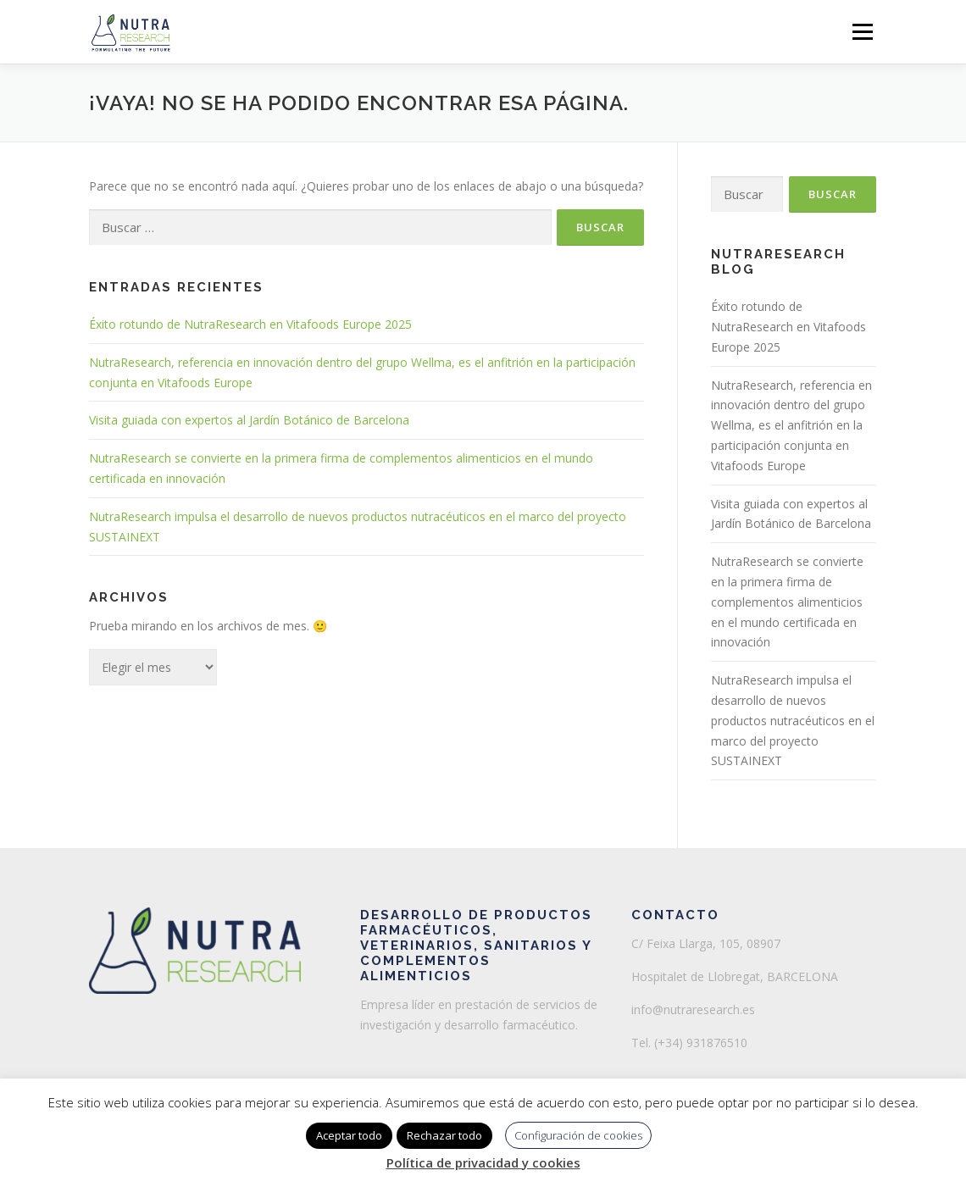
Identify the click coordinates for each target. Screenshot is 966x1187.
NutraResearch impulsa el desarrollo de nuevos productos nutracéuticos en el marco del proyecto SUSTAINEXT (792, 720)
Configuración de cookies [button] (578, 1135)
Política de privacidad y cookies (483, 1162)
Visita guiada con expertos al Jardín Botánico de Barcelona (249, 420)
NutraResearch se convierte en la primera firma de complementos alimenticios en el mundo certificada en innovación (787, 601)
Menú (862, 32)
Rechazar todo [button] (444, 1135)
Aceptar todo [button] (349, 1135)
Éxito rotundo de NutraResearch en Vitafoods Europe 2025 (250, 324)
